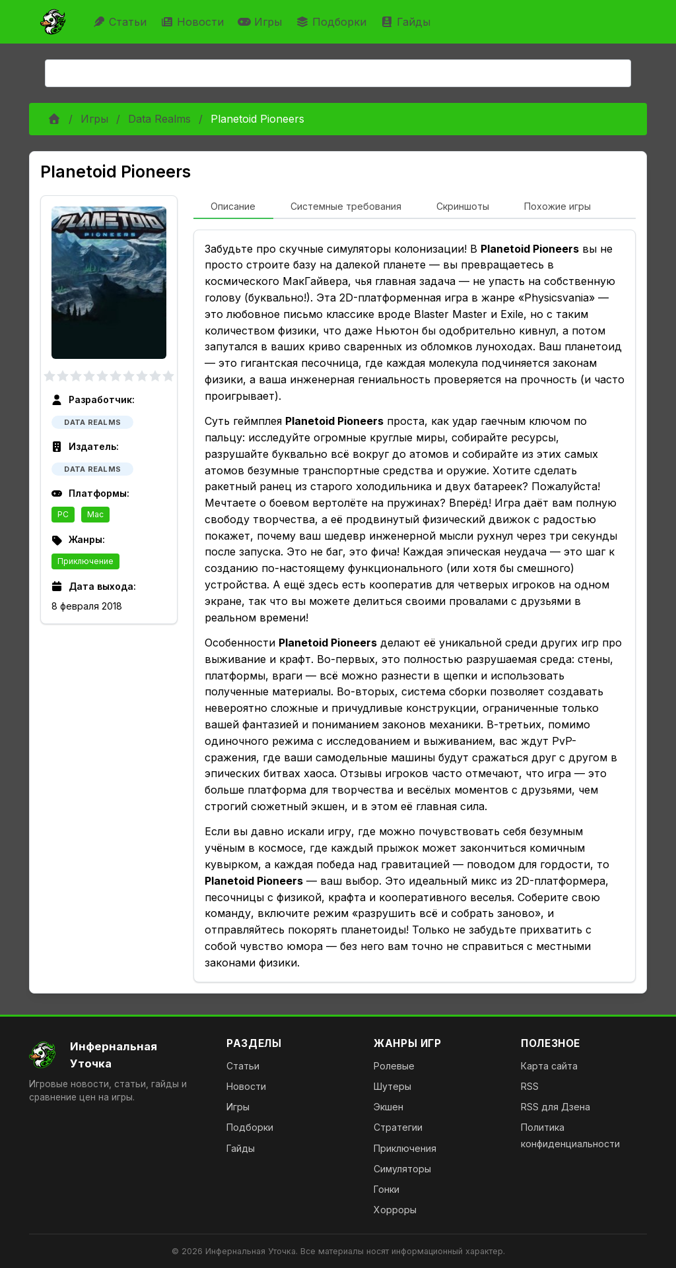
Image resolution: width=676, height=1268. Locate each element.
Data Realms (159, 118)
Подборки (333, 21)
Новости (193, 21)
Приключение (85, 561)
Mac (95, 514)
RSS (530, 1086)
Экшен (388, 1106)
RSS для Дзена (555, 1106)
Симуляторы (402, 1168)
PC (63, 514)
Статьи (121, 21)
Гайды (407, 21)
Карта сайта (549, 1065)
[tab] (233, 207)
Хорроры (395, 1209)
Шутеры (392, 1086)
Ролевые (394, 1065)
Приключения (405, 1148)
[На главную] (117, 1055)
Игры (261, 21)
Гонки (386, 1189)
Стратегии (398, 1127)
